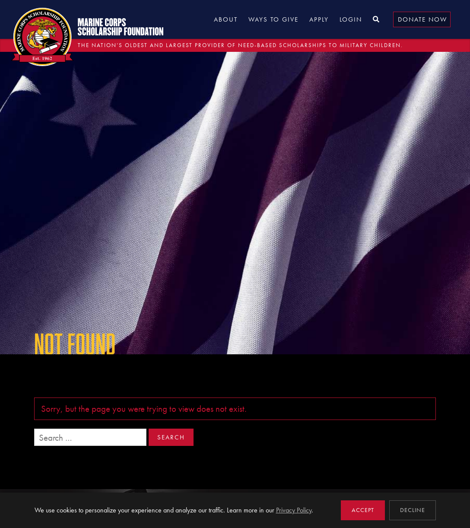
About (226, 19)
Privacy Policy (293, 510)
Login (351, 19)
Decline (412, 510)
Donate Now (422, 19)
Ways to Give (273, 19)
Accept (363, 510)
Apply (319, 19)
